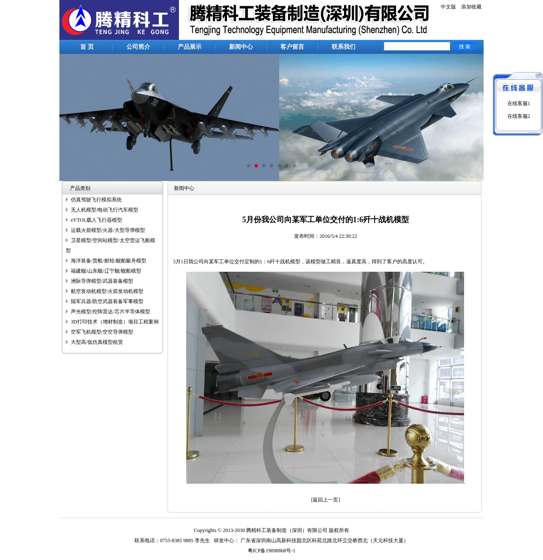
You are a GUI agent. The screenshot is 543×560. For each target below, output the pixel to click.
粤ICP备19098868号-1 (272, 551)
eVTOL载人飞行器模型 (96, 220)
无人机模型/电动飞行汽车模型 (104, 210)
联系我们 (343, 47)
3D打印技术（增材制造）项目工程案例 (115, 322)
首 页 (87, 47)
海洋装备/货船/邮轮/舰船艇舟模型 (108, 261)
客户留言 (292, 47)
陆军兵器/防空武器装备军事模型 (107, 301)
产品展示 (190, 47)
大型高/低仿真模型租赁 (97, 342)
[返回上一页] (325, 500)
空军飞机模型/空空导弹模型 (102, 332)
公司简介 (138, 47)
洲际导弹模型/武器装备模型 (102, 281)
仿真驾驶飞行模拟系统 (96, 200)
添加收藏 (471, 7)
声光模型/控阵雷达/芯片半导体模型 (110, 312)
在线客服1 (518, 103)
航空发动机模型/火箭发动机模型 (107, 291)
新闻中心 (241, 47)
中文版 (448, 7)
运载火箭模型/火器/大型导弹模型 (108, 230)
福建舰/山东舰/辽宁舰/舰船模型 (106, 271)
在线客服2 (518, 116)
